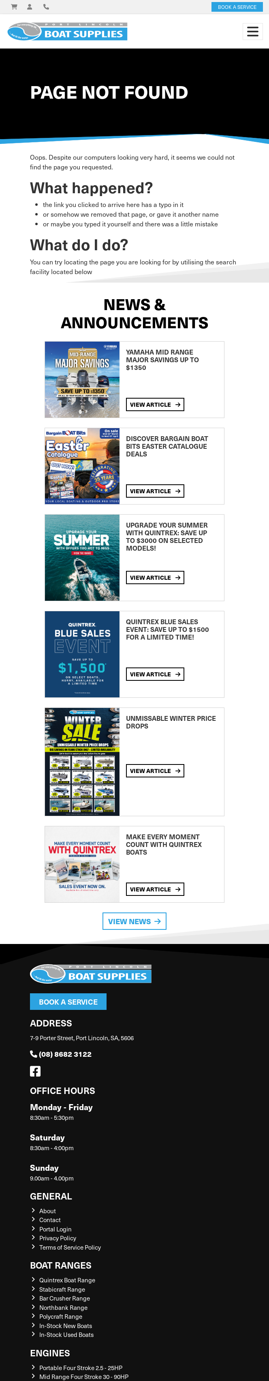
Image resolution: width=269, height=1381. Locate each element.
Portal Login (55, 1229)
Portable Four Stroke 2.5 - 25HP (80, 1367)
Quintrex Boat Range (67, 1279)
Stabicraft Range (62, 1289)
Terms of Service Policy (70, 1247)
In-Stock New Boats (65, 1325)
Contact (50, 1219)
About (47, 1210)
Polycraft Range (60, 1316)
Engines (50, 1352)
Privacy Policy (57, 1237)
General (51, 1195)
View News (134, 921)
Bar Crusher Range (64, 1298)
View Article (155, 404)
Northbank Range (63, 1307)
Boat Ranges (61, 1265)
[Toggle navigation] (253, 31)
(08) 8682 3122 (61, 1053)
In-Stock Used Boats (66, 1334)
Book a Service (68, 1002)
